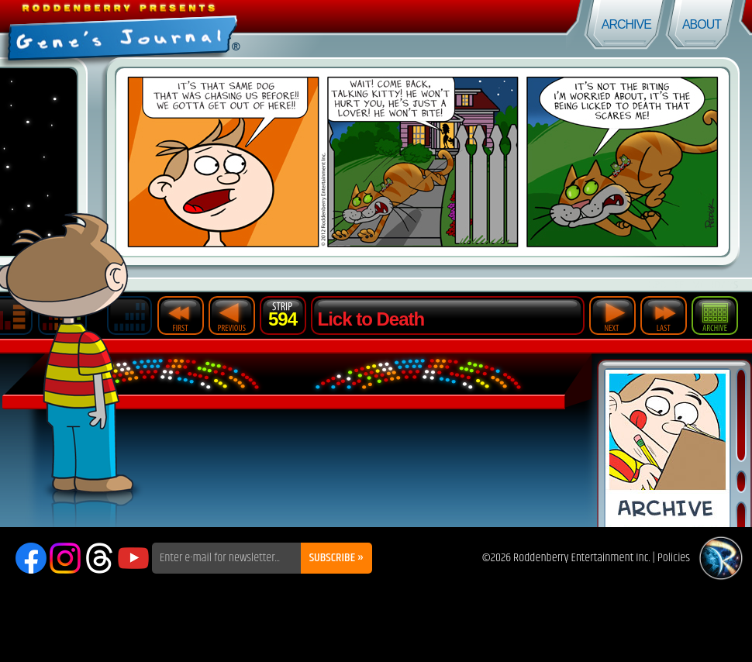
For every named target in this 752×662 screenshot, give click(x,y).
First (180, 315)
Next (612, 315)
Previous (231, 315)
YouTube (133, 558)
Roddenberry (721, 558)
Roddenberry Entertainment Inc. (581, 557)
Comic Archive (667, 448)
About (701, 24)
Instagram (65, 558)
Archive (626, 24)
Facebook (31, 558)
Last (663, 315)
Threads (99, 558)
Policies (673, 557)
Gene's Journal (188, 29)
